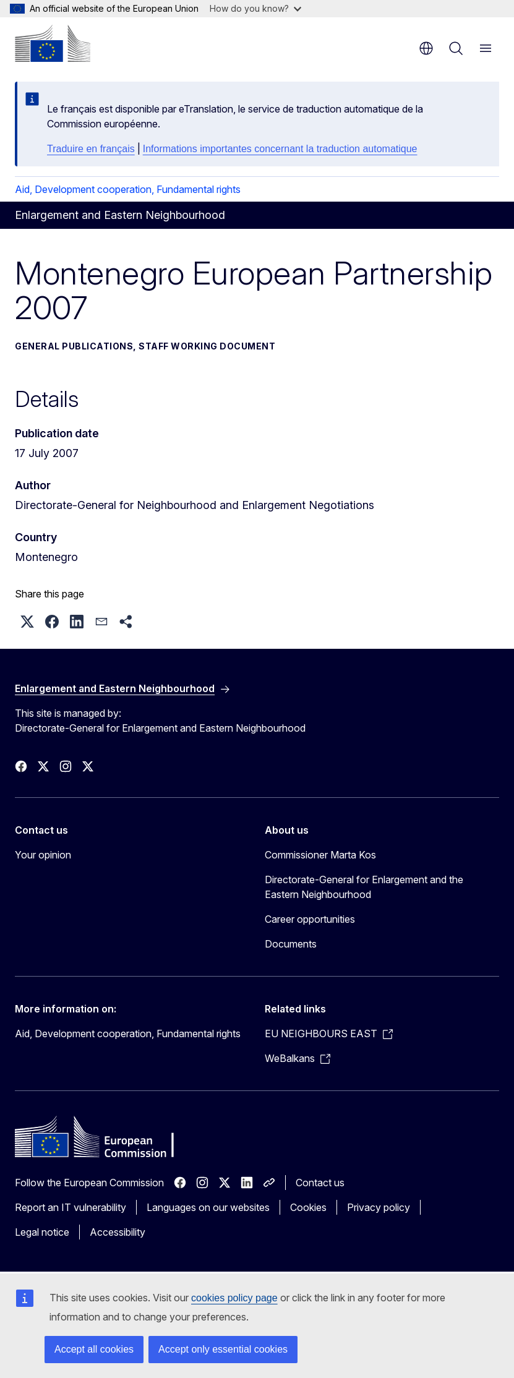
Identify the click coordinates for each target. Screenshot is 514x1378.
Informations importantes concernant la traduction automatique (280, 148)
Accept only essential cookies (223, 1349)
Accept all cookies (94, 1349)
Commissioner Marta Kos (320, 855)
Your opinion (43, 855)
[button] (27, 621)
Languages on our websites (208, 1207)
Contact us (320, 1182)
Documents (291, 944)
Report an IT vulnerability (70, 1207)
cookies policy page (234, 1298)
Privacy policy (378, 1207)
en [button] (426, 48)
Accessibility (117, 1232)
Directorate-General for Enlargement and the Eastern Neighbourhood (364, 887)
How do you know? (255, 8)
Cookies (308, 1207)
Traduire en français (91, 148)
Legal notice (42, 1232)
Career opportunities (310, 919)
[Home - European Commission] (52, 43)
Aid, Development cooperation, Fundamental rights (128, 189)
